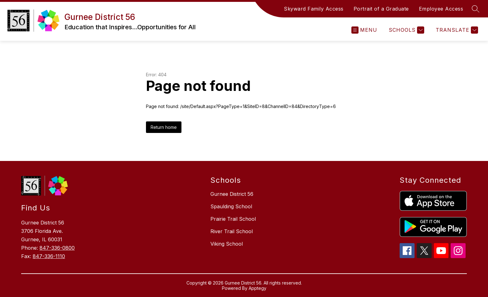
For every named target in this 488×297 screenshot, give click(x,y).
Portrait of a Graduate (381, 9)
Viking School (226, 244)
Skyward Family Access (314, 9)
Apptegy (257, 288)
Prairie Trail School (233, 219)
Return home (164, 127)
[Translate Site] (456, 30)
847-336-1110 (49, 256)
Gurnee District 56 (231, 194)
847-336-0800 (57, 248)
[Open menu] (364, 30)
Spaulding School (231, 206)
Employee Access (441, 9)
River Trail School (231, 231)
